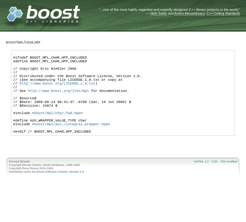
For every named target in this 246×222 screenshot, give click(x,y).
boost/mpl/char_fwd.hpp (57, 128)
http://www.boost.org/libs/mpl (58, 100)
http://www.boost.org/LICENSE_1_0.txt (57, 91)
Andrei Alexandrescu (189, 13)
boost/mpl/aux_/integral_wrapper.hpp (71, 142)
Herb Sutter (158, 13)
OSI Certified (228, 181)
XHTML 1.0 (201, 181)
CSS (215, 181)
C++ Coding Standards (223, 13)
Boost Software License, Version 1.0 (60, 192)
